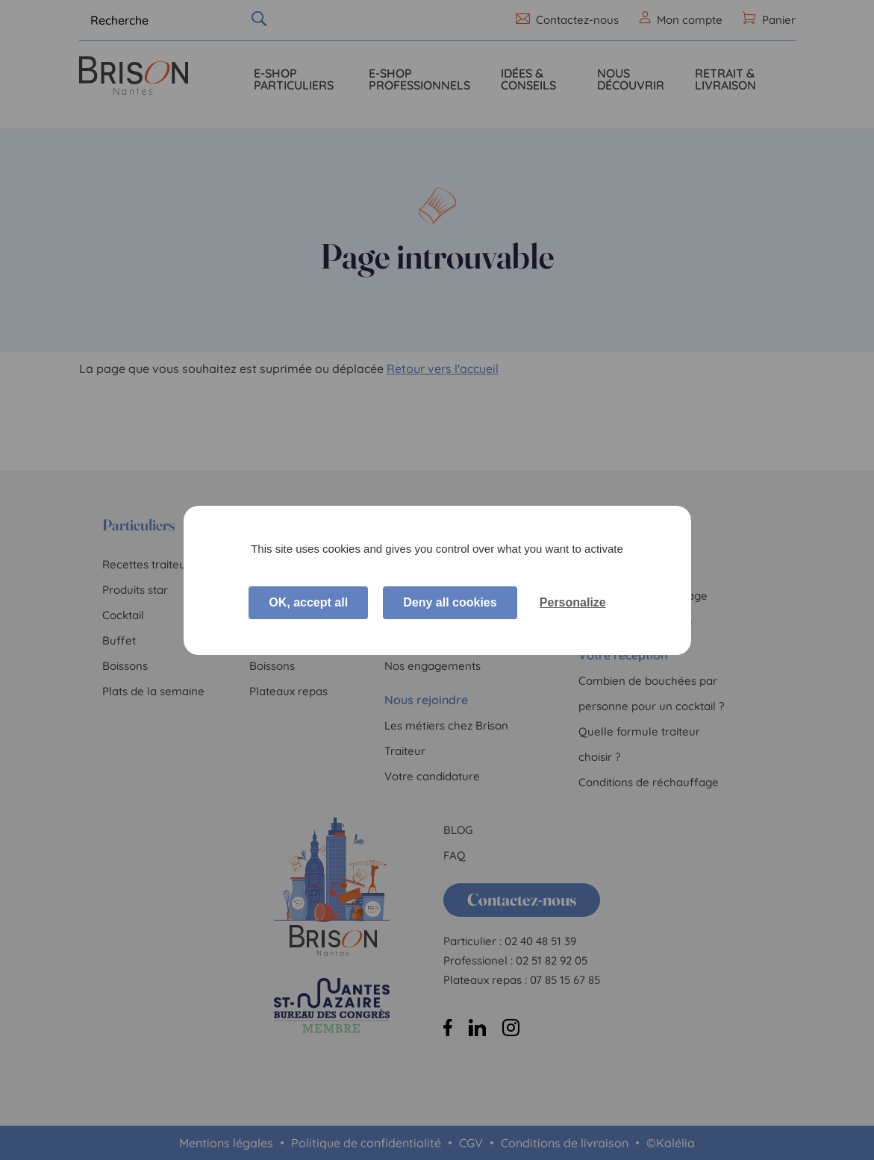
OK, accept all (308, 602)
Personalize (573, 602)
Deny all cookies (449, 602)
